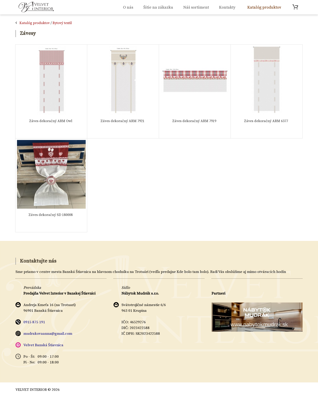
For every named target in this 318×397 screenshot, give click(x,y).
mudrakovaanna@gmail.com (47, 333)
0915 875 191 (34, 322)
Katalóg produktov (34, 23)
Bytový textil (62, 23)
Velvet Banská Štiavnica (43, 345)
